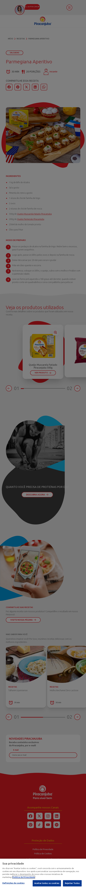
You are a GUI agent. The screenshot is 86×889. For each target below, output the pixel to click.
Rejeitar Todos (72, 884)
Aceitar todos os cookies (46, 884)
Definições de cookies (13, 883)
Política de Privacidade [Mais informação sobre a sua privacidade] (24, 877)
